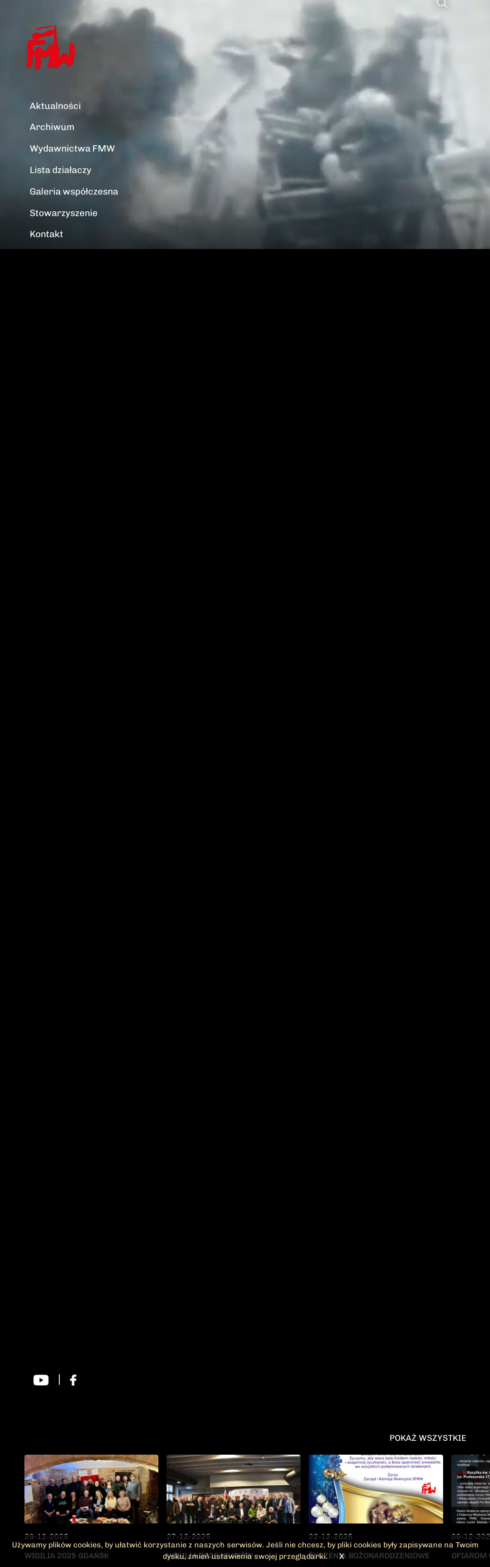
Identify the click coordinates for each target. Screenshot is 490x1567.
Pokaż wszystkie (428, 1438)
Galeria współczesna (74, 191)
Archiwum (52, 126)
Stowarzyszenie (64, 212)
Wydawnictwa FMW (72, 148)
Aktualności (55, 105)
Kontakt (46, 234)
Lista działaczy (60, 169)
